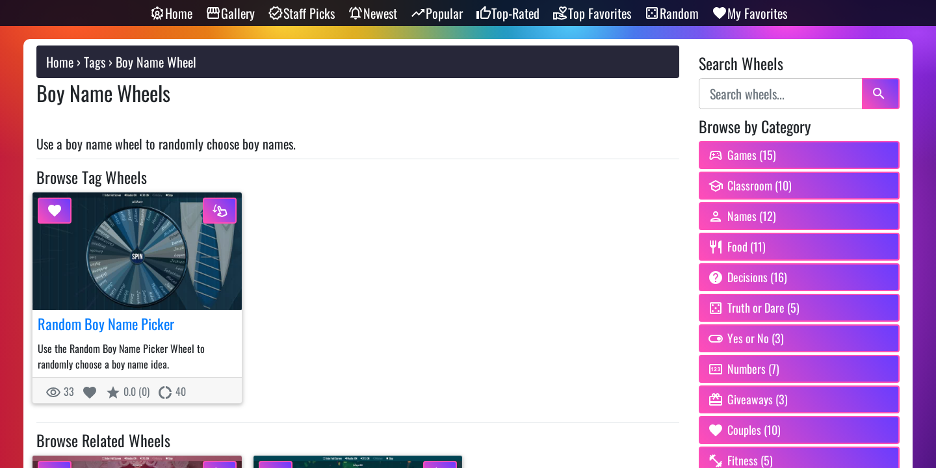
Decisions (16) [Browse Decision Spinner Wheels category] (747, 276)
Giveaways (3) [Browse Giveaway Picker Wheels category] (748, 399)
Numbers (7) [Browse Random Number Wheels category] (743, 368)
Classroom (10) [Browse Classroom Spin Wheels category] (750, 185)
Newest (372, 13)
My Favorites (749, 13)
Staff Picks (301, 13)
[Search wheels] (781, 93)
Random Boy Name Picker (106, 323)
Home (171, 13)
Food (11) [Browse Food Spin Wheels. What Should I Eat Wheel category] (737, 246)
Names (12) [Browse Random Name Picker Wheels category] (742, 215)
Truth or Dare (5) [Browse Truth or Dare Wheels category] (754, 307)
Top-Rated (508, 13)
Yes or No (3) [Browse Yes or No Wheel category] (746, 338)
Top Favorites (591, 13)
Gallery (230, 13)
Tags (94, 62)
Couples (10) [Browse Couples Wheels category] (744, 429)
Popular (436, 13)
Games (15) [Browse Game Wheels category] (742, 154)
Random (671, 13)
